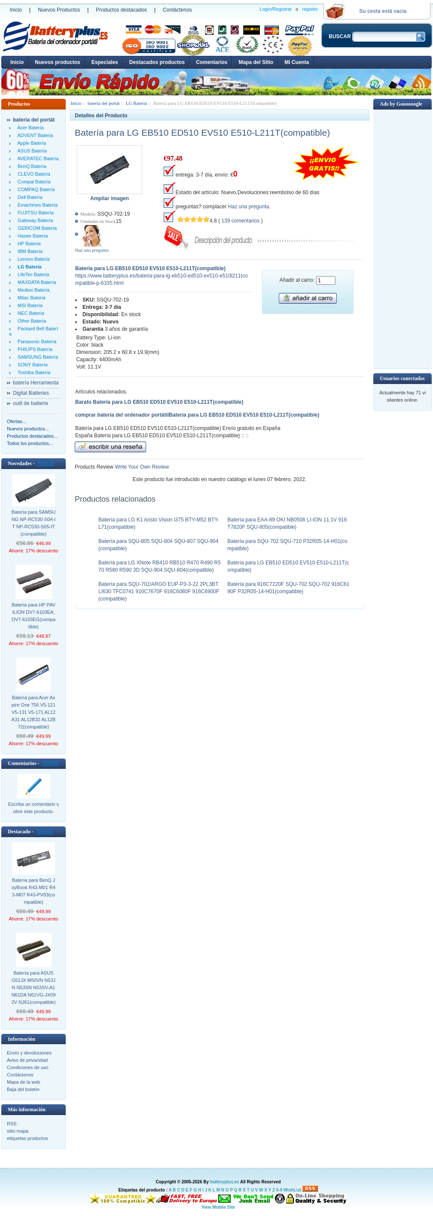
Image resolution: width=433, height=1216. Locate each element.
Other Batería (30, 320)
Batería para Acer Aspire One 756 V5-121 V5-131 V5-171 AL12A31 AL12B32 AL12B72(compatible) (34, 712)
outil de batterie (30, 403)
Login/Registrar (276, 9)
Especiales (104, 62)
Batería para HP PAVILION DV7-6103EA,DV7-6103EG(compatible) (33, 615)
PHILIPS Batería (33, 349)
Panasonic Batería (35, 341)
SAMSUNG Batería (36, 357)
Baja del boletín (23, 1089)
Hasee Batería (31, 235)
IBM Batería (29, 251)
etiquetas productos (27, 1138)
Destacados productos (157, 62)
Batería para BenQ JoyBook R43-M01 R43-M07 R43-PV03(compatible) (33, 891)
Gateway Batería (34, 220)
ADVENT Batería (34, 135)
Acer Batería (29, 127)
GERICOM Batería (36, 228)
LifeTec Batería (32, 274)
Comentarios (211, 62)
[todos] (45, 463)
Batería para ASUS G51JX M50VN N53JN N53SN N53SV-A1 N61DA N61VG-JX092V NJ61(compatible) (34, 987)
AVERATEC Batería (37, 158)
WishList (293, 1190)
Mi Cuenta (296, 62)
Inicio (16, 10)
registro (310, 9)
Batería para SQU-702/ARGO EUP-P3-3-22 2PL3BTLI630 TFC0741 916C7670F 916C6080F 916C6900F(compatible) (158, 591)
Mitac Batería (30, 297)
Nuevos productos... (28, 428)
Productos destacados (121, 10)
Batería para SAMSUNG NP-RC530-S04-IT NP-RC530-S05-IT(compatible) (34, 522)
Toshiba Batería (32, 372)
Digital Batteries (31, 393)
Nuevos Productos (59, 10)
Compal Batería (33, 181)
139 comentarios (240, 221)
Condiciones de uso (28, 1067)
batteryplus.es (224, 1181)
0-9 (279, 1190)
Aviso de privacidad (27, 1060)
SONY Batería (31, 364)
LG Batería (136, 103)
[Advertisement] (402, 238)
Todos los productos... (30, 443)
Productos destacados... (32, 436)
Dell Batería (29, 197)
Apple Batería (30, 143)
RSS (12, 1123)
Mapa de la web (23, 1082)
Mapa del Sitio (255, 62)
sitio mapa (17, 1131)
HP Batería (28, 243)
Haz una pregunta (92, 250)
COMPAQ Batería (35, 189)
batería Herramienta (36, 383)
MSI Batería (29, 305)
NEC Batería (29, 313)
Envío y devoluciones (29, 1052)
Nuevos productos (57, 62)
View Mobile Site (218, 1207)
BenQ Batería (30, 166)
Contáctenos (177, 10)
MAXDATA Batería (35, 282)
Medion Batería (32, 290)
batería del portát (104, 103)
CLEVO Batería (32, 174)
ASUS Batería (31, 150)
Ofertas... (16, 421)
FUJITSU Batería (34, 212)
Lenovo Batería (32, 259)
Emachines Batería (36, 204)
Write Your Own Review (141, 467)
